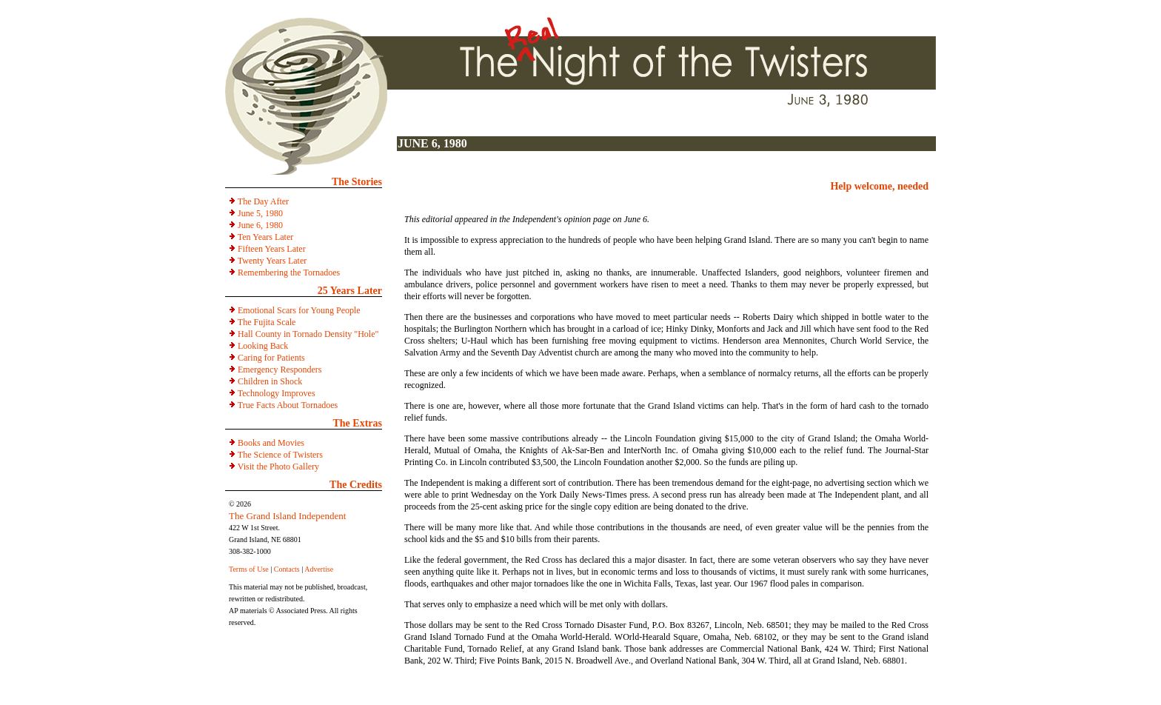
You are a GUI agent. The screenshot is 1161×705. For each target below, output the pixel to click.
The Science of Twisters (280, 455)
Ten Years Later (265, 237)
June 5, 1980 (260, 213)
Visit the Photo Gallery (278, 466)
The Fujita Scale (267, 322)
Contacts (287, 569)
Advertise (318, 569)
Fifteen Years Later (272, 249)
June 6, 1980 (260, 225)
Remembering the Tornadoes (289, 272)
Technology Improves (276, 393)
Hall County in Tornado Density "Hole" (308, 334)
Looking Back (263, 346)
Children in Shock (270, 381)
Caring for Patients (271, 357)
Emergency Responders (279, 369)
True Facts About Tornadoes (288, 405)
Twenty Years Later (272, 260)
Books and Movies (271, 443)
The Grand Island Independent (287, 515)
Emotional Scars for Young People (299, 310)
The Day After (263, 201)
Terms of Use (249, 569)
